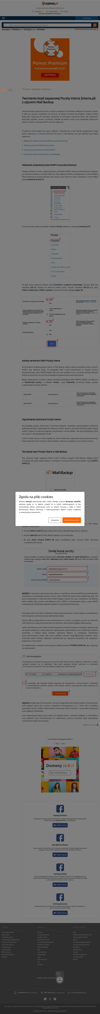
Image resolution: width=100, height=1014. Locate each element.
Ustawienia (55, 520)
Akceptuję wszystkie (71, 520)
